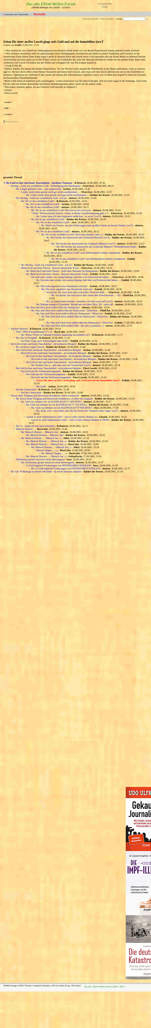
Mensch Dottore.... (25, 429)
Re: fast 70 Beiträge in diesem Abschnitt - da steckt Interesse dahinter (46, 471)
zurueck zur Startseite (16, 14)
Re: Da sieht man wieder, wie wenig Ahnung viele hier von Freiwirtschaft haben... (77, 280)
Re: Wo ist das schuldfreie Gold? (37, 201)
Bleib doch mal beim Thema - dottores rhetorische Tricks (50, 268)
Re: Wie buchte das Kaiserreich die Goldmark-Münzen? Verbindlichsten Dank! (97, 246)
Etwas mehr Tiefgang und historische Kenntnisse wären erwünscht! (45, 395)
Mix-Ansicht (106, 19)
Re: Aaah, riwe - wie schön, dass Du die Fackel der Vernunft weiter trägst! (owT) (77, 410)
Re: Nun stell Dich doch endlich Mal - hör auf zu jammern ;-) (72, 325)
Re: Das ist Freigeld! (26, 337)
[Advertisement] (68, 146)
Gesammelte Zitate (105, 5)
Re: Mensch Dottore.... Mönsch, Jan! (39, 432)
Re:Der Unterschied (26, 389)
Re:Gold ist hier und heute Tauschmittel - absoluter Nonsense (39, 182)
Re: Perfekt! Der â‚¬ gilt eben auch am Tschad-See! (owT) (61, 365)
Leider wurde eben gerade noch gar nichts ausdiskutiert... (50, 192)
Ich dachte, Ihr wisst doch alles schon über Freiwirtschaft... (76, 292)
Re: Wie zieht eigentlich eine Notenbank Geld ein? (62, 286)
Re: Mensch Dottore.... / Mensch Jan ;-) (41, 438)
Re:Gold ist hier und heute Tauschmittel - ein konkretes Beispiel (43, 344)
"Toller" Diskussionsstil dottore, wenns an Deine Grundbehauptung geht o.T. (70, 213)
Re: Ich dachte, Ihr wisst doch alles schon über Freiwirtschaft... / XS (86, 295)
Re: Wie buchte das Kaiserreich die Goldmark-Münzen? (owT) (78, 237)
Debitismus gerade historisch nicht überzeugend (40, 459)
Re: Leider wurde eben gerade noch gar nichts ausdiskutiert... (57, 195)
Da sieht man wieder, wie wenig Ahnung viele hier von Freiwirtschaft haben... (70, 277)
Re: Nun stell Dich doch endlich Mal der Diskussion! (53, 307)
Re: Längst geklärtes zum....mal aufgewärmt (38, 189)
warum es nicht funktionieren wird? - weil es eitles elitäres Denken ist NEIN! (70, 420)
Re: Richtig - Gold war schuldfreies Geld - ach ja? (41, 198)
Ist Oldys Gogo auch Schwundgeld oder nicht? (44, 341)
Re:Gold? (41, 386)
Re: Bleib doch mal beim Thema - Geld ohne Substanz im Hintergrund (62, 271)
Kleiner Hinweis (19, 328)
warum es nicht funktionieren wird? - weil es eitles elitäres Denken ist (61, 416)
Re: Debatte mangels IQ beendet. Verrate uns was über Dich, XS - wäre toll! (74, 304)
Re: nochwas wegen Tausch (30, 347)
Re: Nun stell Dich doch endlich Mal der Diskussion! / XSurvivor (64, 310)
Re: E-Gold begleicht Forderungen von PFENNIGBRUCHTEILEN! (65, 468)
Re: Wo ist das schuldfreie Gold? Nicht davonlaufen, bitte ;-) (72, 234)
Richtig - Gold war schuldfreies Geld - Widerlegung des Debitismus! (46, 186)
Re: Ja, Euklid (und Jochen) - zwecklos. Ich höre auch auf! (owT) (79, 301)
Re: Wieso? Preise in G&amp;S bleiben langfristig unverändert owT (55, 334)
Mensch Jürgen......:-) (47, 450)
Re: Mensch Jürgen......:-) (54, 453)
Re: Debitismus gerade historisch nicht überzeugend (47, 462)
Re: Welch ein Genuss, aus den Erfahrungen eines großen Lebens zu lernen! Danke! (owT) (87, 225)
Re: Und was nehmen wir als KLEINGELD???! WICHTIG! (51, 401)
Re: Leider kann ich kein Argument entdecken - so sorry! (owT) (68, 216)
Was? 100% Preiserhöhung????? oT (34, 331)
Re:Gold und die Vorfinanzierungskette (41, 371)
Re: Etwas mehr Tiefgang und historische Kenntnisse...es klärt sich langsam (54, 398)
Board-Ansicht (90, 19)
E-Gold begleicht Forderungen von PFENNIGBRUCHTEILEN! (58, 465)
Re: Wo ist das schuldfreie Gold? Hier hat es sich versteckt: (61, 210)
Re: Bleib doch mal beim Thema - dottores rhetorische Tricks (57, 274)
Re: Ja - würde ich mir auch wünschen (35, 426)
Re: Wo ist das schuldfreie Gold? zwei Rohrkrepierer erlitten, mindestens (83, 252)
